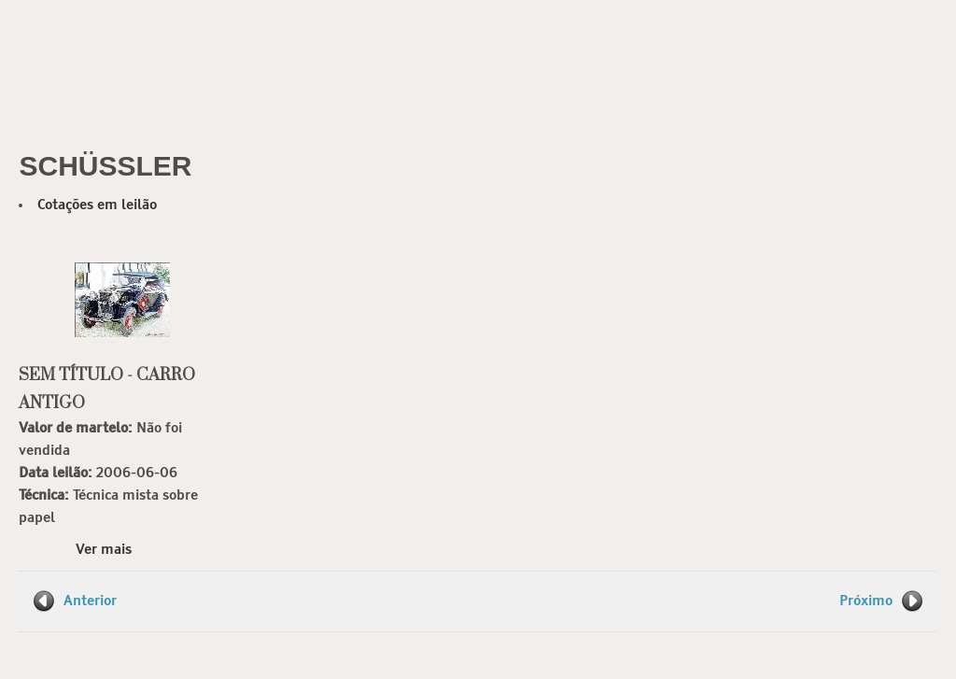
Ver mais (104, 550)
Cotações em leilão (97, 205)
